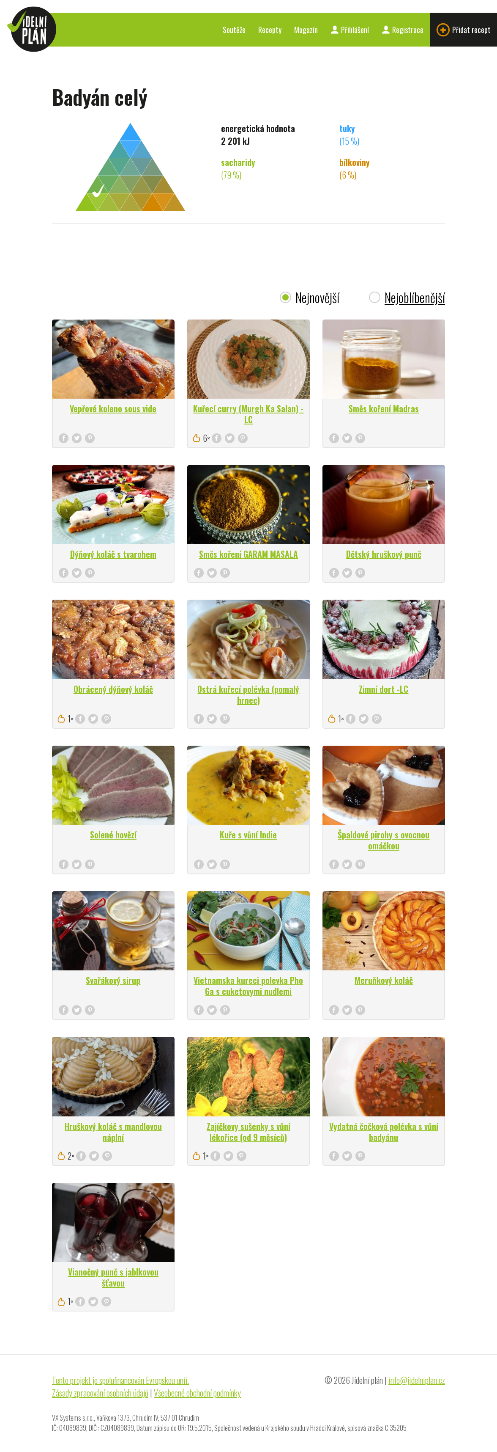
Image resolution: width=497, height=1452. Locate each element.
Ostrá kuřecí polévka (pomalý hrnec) (248, 694)
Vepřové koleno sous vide (113, 408)
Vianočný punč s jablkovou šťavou (113, 1277)
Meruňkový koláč (384, 980)
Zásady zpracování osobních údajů (100, 1392)
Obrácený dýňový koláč (113, 689)
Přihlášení (349, 29)
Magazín (306, 29)
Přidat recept (463, 30)
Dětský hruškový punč (383, 554)
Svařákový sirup (113, 980)
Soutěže (234, 29)
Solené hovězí (113, 834)
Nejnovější (317, 297)
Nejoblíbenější (415, 297)
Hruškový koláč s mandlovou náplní (113, 1131)
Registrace (402, 29)
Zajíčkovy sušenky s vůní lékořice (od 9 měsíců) (248, 1131)
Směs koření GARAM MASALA (248, 554)
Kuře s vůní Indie (248, 834)
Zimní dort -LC (383, 689)
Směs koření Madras (384, 408)
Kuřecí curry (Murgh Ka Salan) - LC (248, 414)
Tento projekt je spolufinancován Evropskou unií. (120, 1380)
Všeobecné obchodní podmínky (197, 1392)
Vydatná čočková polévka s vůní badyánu (383, 1131)
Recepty (269, 29)
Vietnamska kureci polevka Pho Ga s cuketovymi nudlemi (248, 985)
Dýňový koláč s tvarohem (113, 554)
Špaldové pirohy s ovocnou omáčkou (383, 840)
